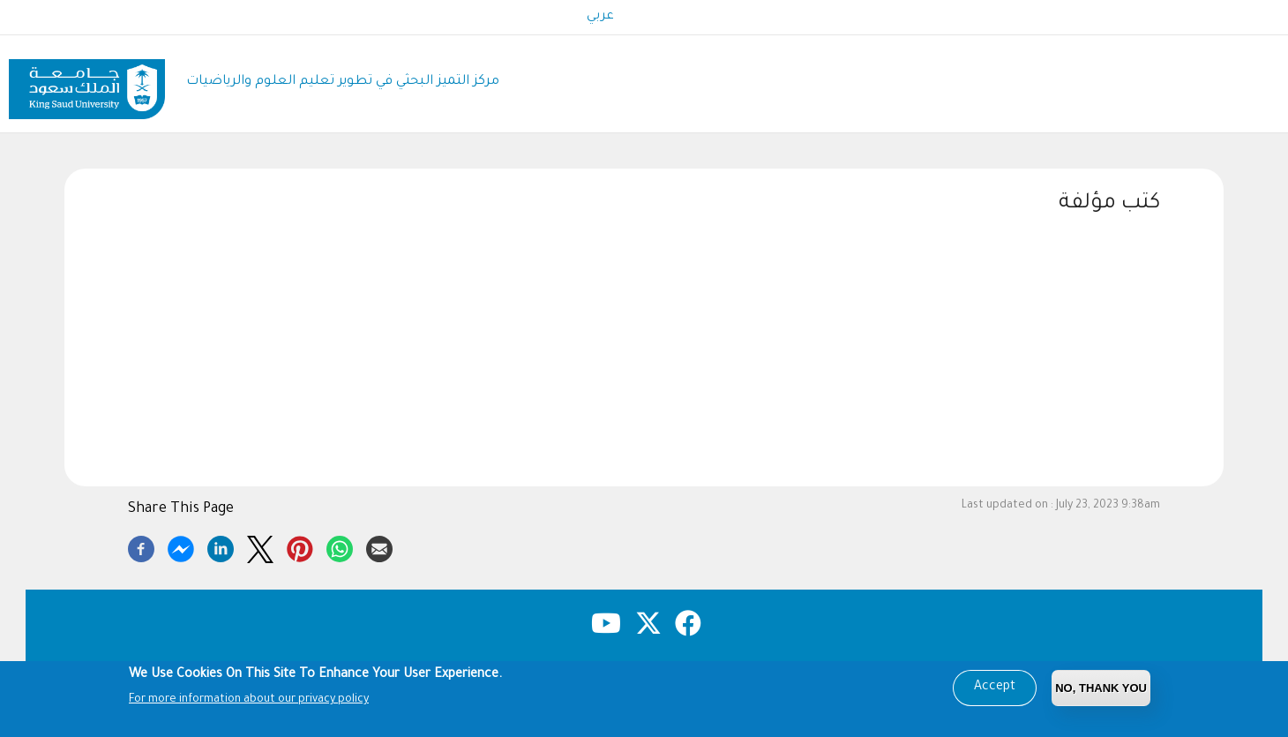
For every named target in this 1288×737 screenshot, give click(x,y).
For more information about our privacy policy (249, 701)
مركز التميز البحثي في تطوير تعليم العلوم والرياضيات (342, 81)
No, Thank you (1101, 688)
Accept (994, 688)
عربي (600, 17)
